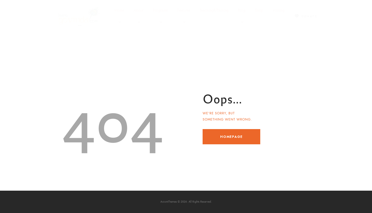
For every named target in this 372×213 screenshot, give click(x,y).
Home (119, 16)
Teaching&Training (214, 10)
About (138, 16)
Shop (259, 10)
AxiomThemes (172, 201)
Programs (160, 16)
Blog (241, 16)
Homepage (231, 136)
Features (183, 16)
